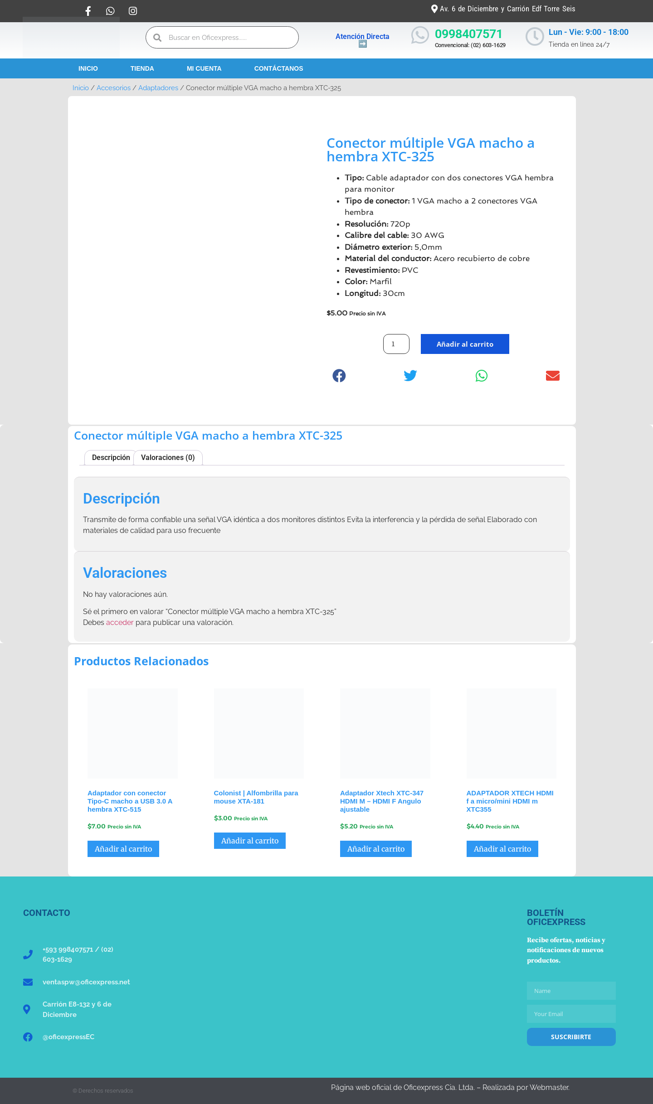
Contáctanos (278, 68)
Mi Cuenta (204, 68)
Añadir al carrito (465, 344)
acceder (120, 622)
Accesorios (114, 88)
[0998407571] (420, 35)
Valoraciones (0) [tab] (168, 457)
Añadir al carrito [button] (123, 848)
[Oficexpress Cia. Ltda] (326, 976)
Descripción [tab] (111, 457)
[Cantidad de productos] (396, 344)
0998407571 (469, 34)
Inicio (88, 68)
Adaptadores (158, 88)
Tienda (142, 68)
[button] (339, 375)
